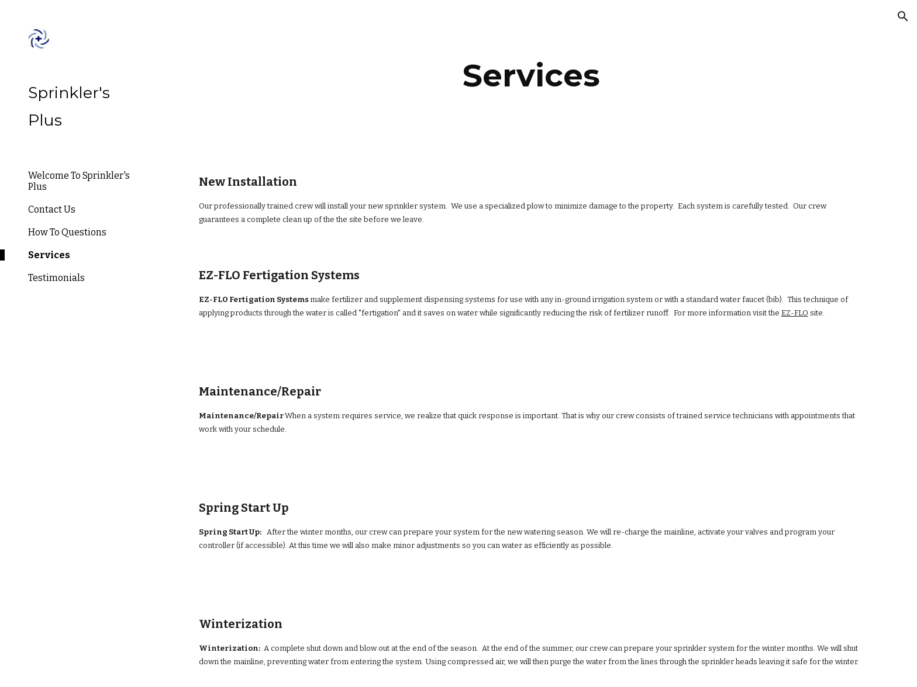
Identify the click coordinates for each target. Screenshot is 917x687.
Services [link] (49, 255)
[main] (531, 76)
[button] (903, 16)
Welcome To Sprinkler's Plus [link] (79, 181)
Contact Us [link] (51, 209)
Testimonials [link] (56, 277)
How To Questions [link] (67, 232)
